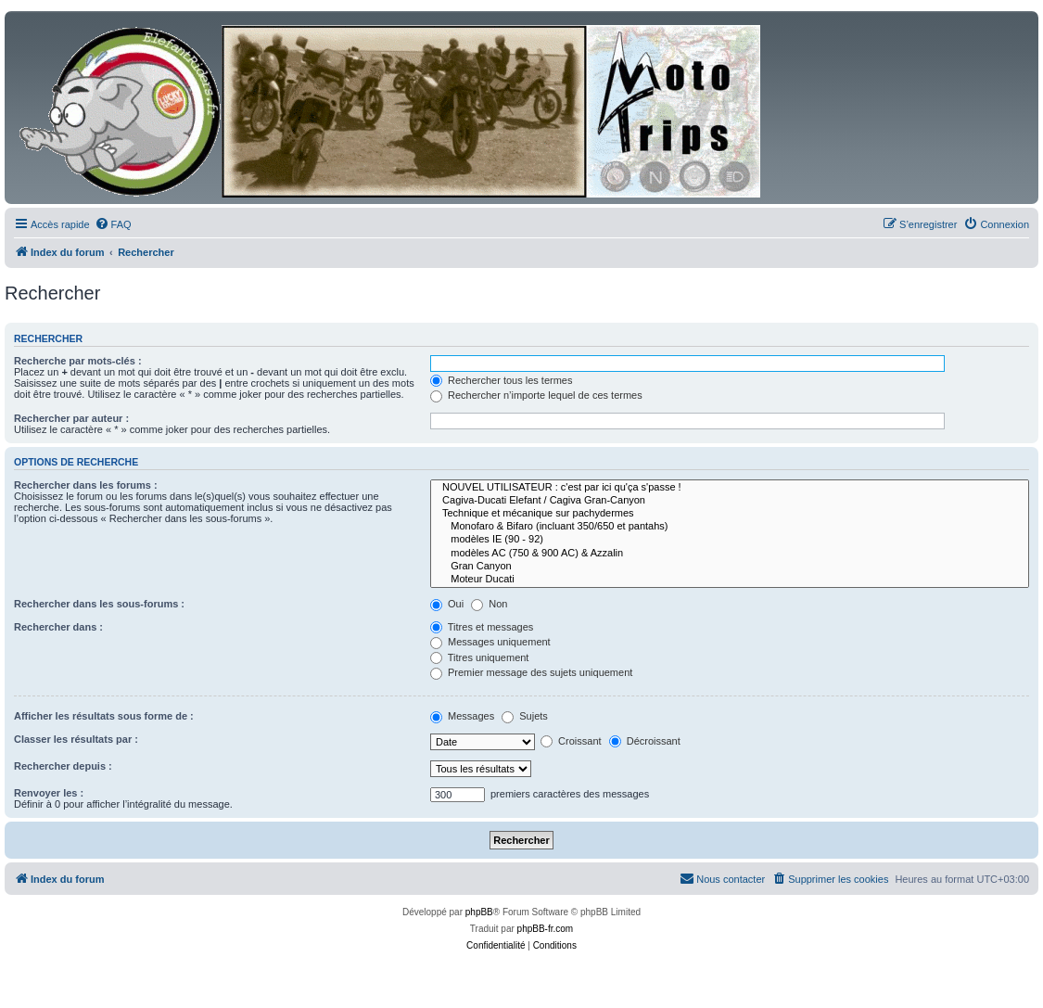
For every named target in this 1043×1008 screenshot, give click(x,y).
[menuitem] (113, 224)
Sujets (525, 715)
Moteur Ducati (729, 579)
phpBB (479, 912)
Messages (462, 715)
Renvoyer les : (48, 792)
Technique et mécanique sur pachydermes (729, 513)
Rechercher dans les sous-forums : (99, 603)
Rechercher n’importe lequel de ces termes (536, 395)
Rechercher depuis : (63, 766)
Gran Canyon (729, 566)
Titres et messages (481, 626)
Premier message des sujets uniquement (531, 672)
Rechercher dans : (58, 626)
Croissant (571, 740)
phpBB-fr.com (545, 929)
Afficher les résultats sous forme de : (104, 715)
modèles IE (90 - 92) (729, 539)
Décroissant (644, 740)
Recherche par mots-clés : (78, 360)
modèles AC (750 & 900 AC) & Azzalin (729, 553)
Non (489, 603)
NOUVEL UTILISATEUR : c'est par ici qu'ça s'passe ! (729, 487)
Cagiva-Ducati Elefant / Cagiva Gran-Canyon (729, 500)
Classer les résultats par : (76, 739)
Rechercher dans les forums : (86, 485)
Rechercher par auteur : (71, 418)
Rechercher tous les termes (501, 380)
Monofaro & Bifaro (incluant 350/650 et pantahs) (729, 526)
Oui (447, 603)
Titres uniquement (479, 657)
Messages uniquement (490, 641)
